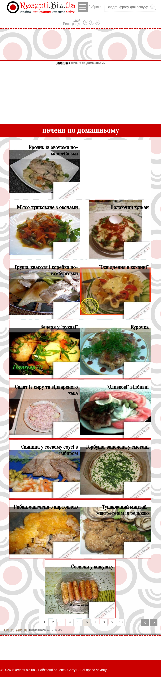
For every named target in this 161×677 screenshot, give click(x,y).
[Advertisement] (80, 44)
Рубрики (89, 7)
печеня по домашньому (88, 63)
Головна (62, 63)
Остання (21, 630)
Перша (9, 630)
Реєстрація (71, 24)
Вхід (77, 20)
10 (121, 622)
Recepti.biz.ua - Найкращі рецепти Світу (44, 670)
